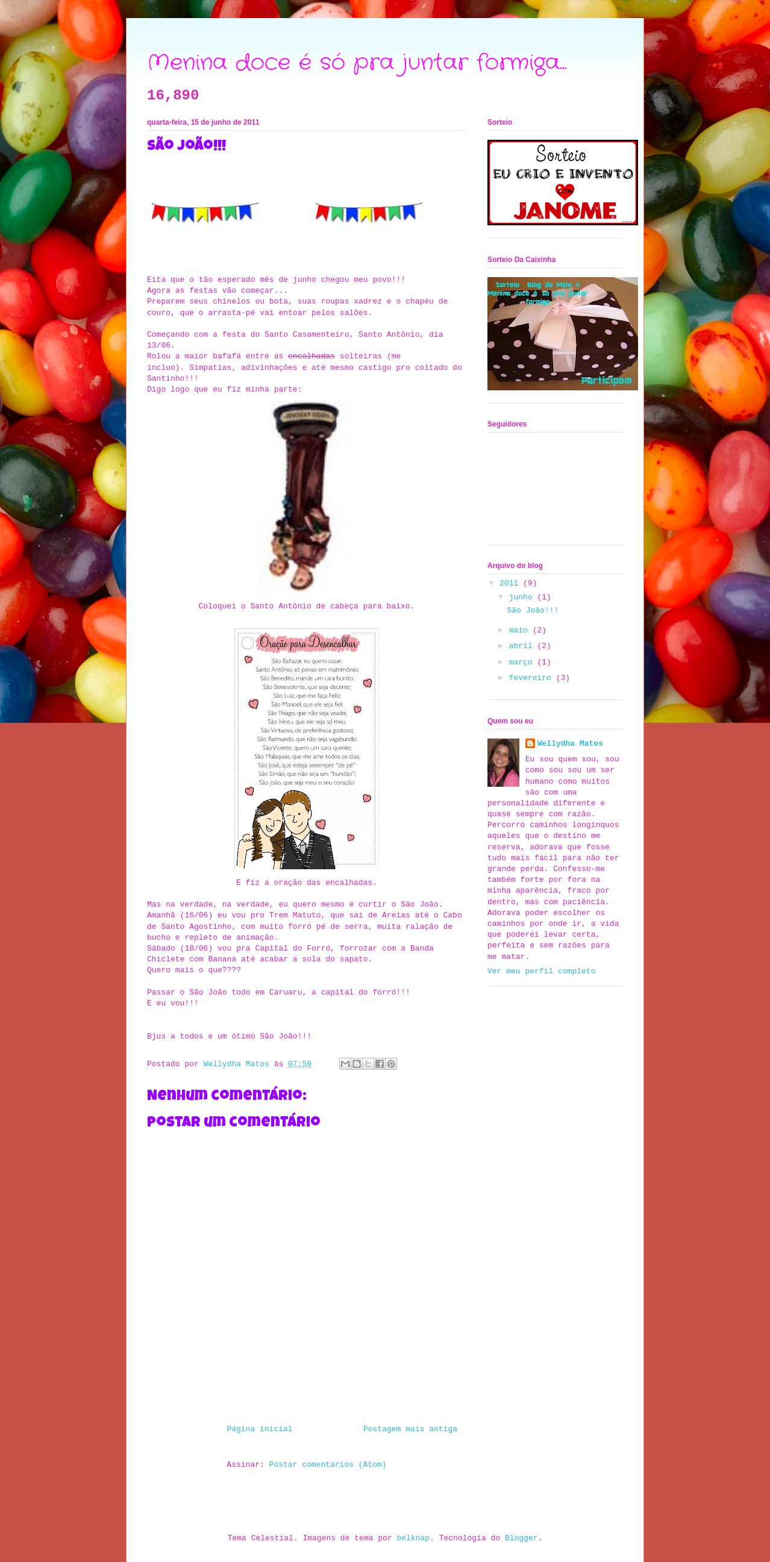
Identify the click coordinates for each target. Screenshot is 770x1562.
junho (523, 597)
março (523, 662)
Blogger (521, 1538)
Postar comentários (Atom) (328, 1464)
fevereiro (532, 678)
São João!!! (533, 610)
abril (523, 646)
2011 (511, 583)
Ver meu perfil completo (541, 971)
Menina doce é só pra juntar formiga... (357, 63)
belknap (413, 1538)
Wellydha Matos (570, 743)
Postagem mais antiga (410, 1429)
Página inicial (259, 1429)
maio (521, 630)
